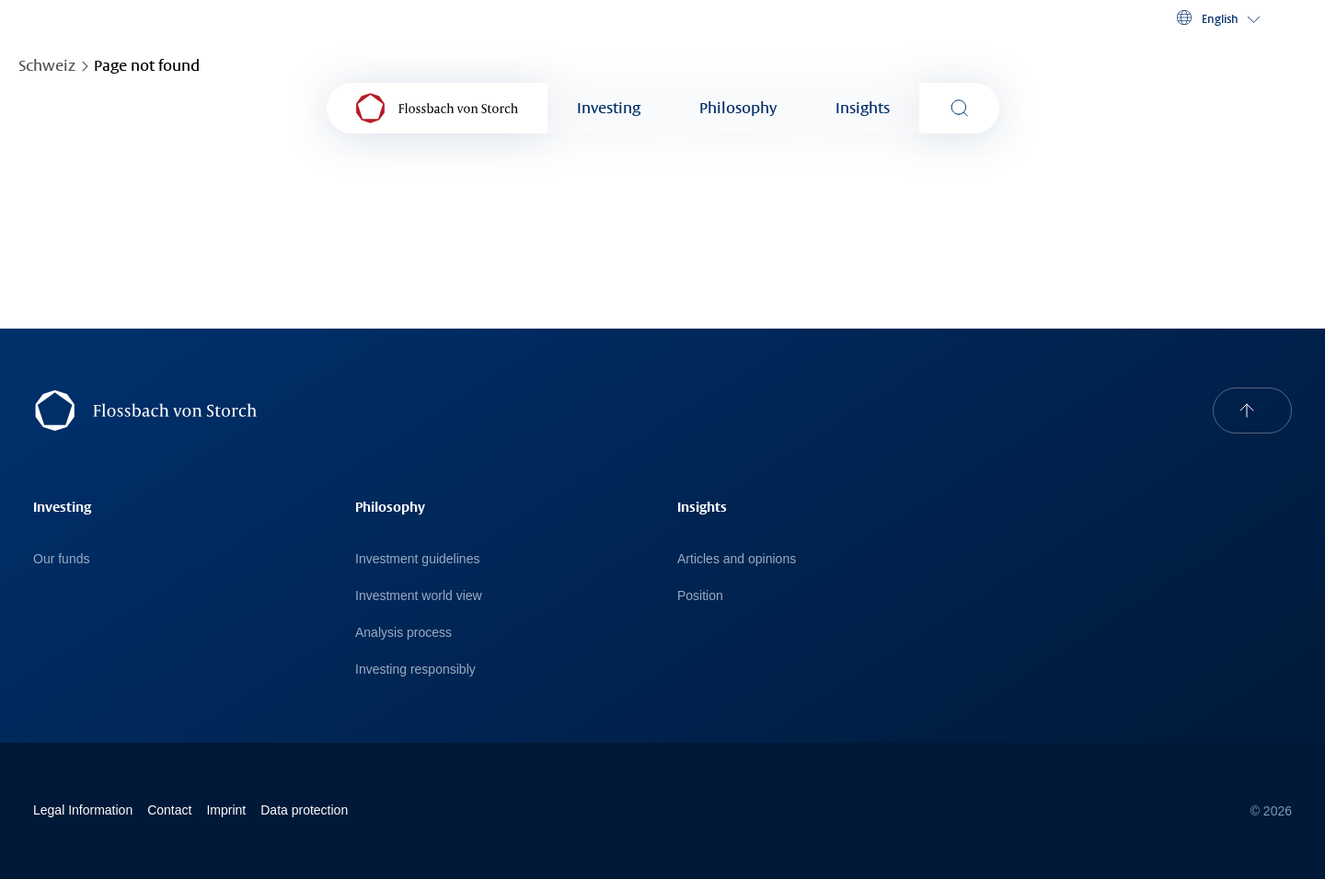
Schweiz (46, 66)
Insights (862, 108)
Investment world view (418, 595)
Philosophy (738, 108)
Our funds (61, 558)
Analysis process (403, 632)
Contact (169, 810)
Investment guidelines (417, 558)
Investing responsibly (415, 669)
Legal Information (82, 810)
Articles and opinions (736, 558)
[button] (1217, 18)
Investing (608, 108)
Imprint (226, 810)
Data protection (304, 810)
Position (700, 595)
